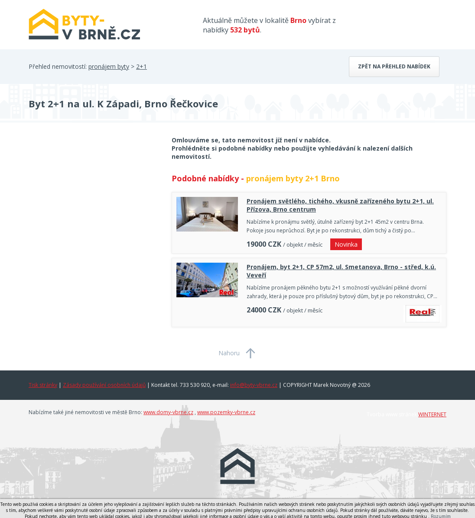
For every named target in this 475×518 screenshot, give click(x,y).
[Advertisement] (94, 205)
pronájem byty (108, 66)
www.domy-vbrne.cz (168, 412)
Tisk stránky (43, 385)
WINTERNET (432, 414)
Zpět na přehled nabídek (394, 66)
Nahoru (229, 353)
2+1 (141, 66)
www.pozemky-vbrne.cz (226, 412)
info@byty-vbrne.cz (253, 385)
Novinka (346, 244)
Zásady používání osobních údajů (104, 385)
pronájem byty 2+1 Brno (293, 178)
